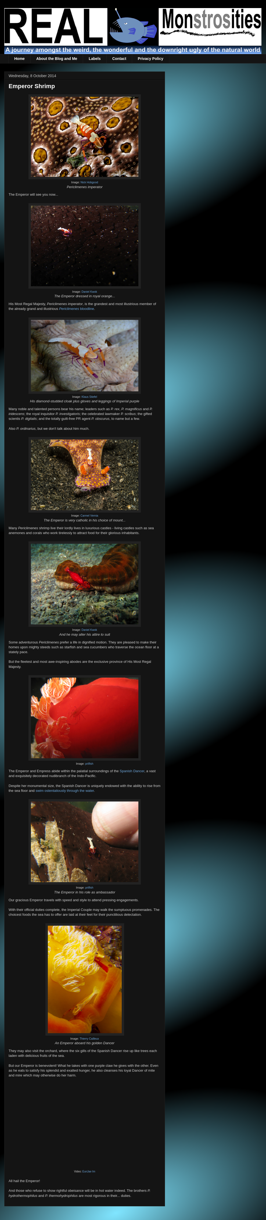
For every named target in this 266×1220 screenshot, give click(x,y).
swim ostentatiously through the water (64, 791)
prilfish (89, 763)
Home (19, 58)
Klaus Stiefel (89, 396)
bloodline (76, 309)
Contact (119, 58)
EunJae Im (88, 1171)
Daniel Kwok (89, 291)
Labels (94, 58)
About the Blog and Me (56, 58)
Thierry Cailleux (89, 1038)
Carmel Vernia (89, 515)
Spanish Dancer (132, 771)
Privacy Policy (150, 58)
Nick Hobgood (89, 182)
